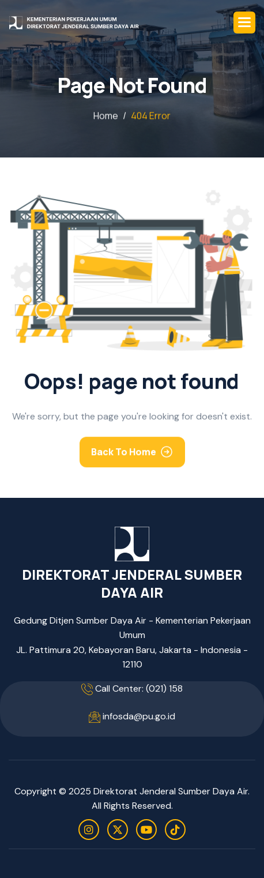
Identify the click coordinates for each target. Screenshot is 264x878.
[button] (244, 22)
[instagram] (88, 829)
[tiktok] (175, 829)
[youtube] (146, 829)
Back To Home (123, 454)
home (105, 116)
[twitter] (117, 829)
